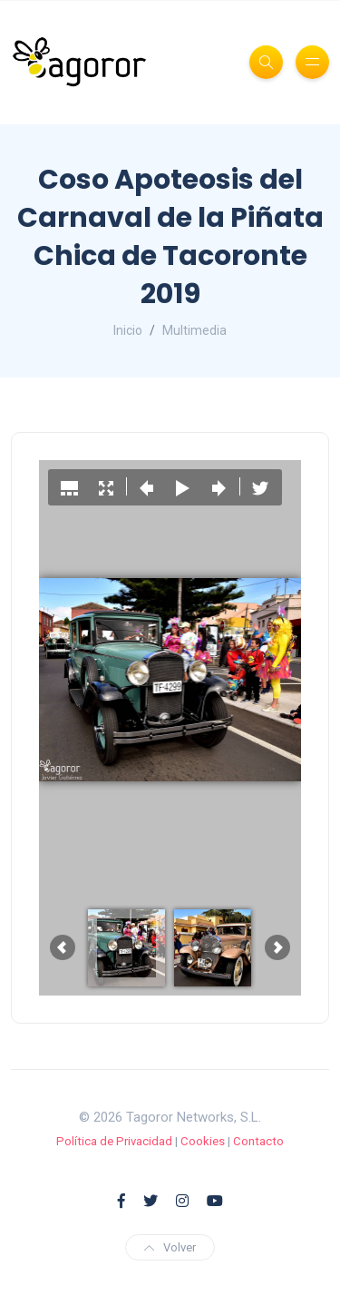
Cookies (202, 1141)
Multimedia (194, 330)
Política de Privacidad (114, 1141)
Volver (170, 1247)
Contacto (258, 1141)
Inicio (127, 330)
